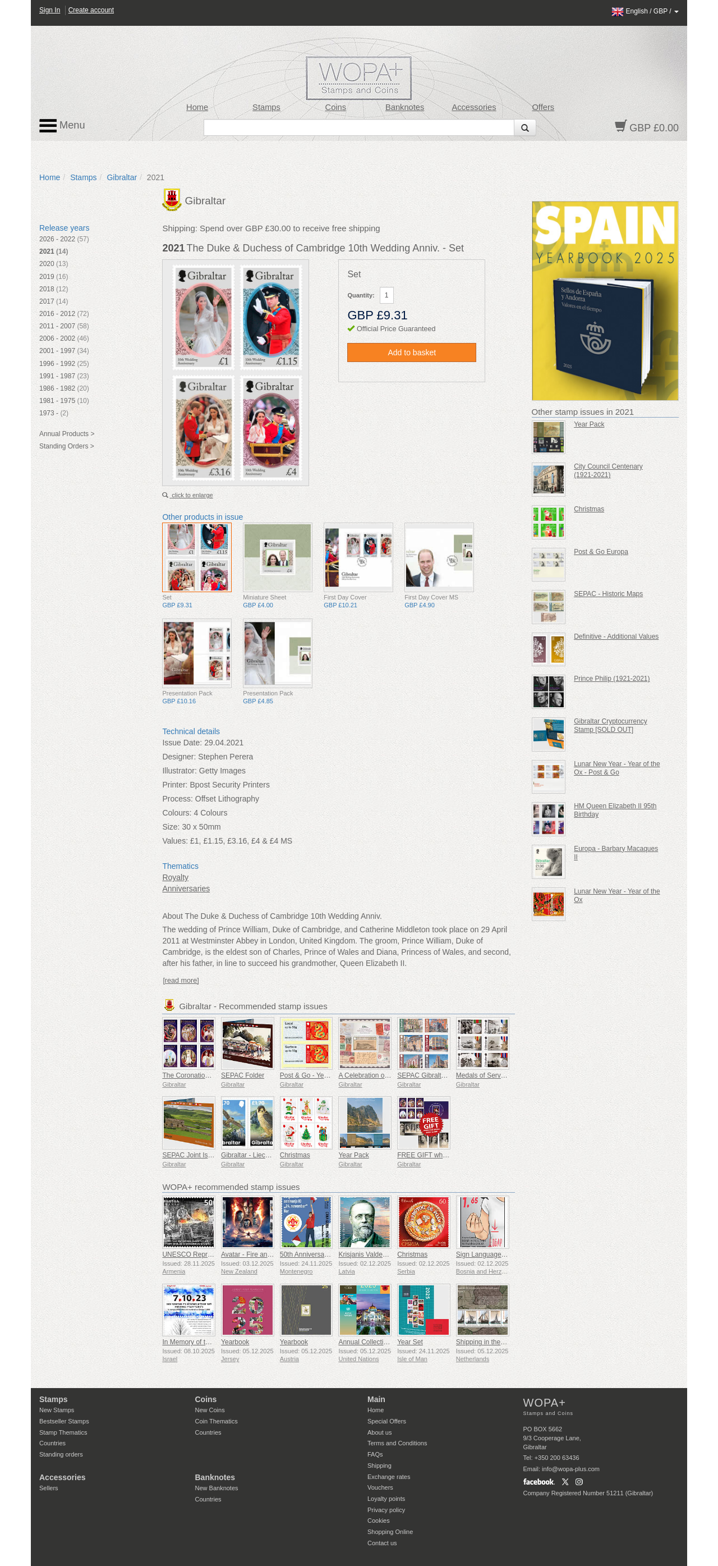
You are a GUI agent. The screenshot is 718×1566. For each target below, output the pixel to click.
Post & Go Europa (601, 552)
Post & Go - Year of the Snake (325, 1075)
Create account (91, 10)
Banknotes (404, 107)
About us (379, 1432)
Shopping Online (390, 1531)
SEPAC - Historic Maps (608, 594)
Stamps (266, 107)
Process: (177, 798)
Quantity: (360, 295)
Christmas (295, 1155)
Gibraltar (122, 177)
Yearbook (235, 1342)
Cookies (378, 1520)
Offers (543, 107)
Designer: (179, 756)
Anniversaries (186, 888)
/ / (645, 11)
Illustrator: (179, 770)
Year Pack (353, 1155)
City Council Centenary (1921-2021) (608, 471)
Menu (62, 125)
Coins (336, 107)
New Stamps (56, 1410)
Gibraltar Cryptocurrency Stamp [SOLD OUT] (610, 725)
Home (197, 107)
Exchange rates (388, 1476)
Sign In (49, 10)
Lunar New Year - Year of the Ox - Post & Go (617, 768)
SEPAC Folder (242, 1075)
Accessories (474, 107)
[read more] (181, 981)
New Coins (210, 1410)
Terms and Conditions (397, 1443)
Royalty (175, 877)
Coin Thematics (216, 1421)
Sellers (48, 1488)
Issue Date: (182, 742)
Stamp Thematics (63, 1432)
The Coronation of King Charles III (213, 1075)
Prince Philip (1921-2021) (612, 679)
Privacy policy (386, 1510)
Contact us (382, 1543)
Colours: (176, 812)
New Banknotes (216, 1488)
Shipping (379, 1465)
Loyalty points (386, 1498)
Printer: (174, 784)
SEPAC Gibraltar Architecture (441, 1075)
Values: (175, 840)
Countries (52, 1443)
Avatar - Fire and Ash (252, 1254)
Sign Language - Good (490, 1254)
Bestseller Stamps (64, 1421)
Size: (171, 826)
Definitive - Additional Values (616, 636)
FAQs (375, 1454)
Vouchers (380, 1487)
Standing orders (61, 1454)
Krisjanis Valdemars (367, 1254)
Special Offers (386, 1421)
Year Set (410, 1342)
